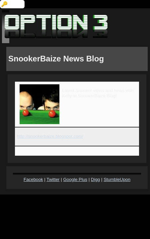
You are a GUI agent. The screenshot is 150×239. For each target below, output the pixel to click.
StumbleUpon (117, 179)
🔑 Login (12, 4)
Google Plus (75, 179)
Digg (95, 179)
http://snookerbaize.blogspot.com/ (50, 136)
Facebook (33, 179)
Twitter (52, 179)
